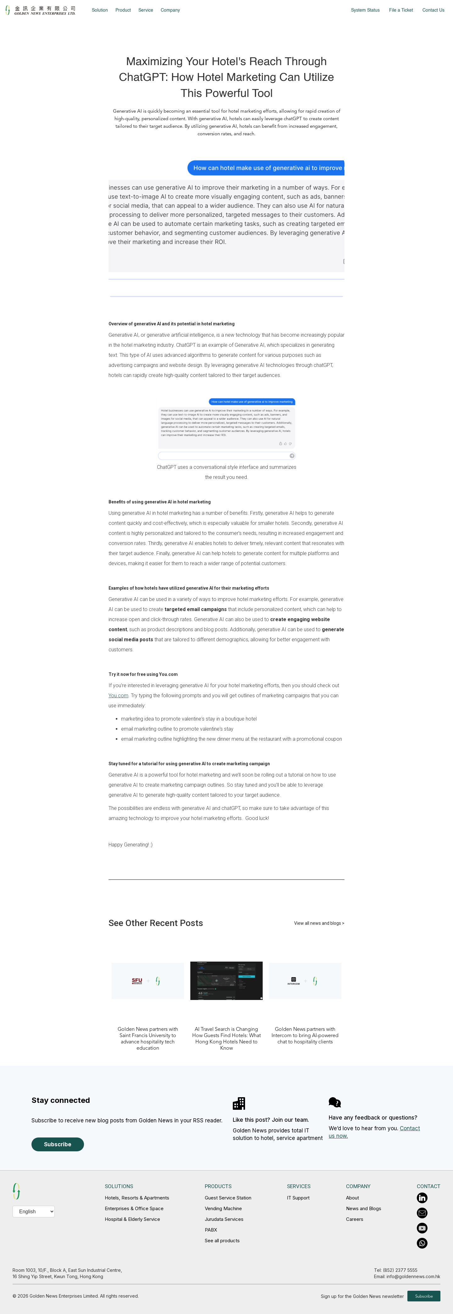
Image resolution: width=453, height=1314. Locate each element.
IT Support (298, 1198)
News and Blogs (363, 1208)
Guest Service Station (228, 1198)
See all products (222, 1241)
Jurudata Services (224, 1219)
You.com (118, 696)
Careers (354, 1219)
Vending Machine (223, 1208)
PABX (211, 1230)
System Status (365, 10)
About (352, 1198)
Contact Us (433, 10)
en (15, 1299)
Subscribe (57, 1144)
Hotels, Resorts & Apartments (137, 1198)
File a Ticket (401, 10)
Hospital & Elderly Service (132, 1219)
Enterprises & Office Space (134, 1208)
